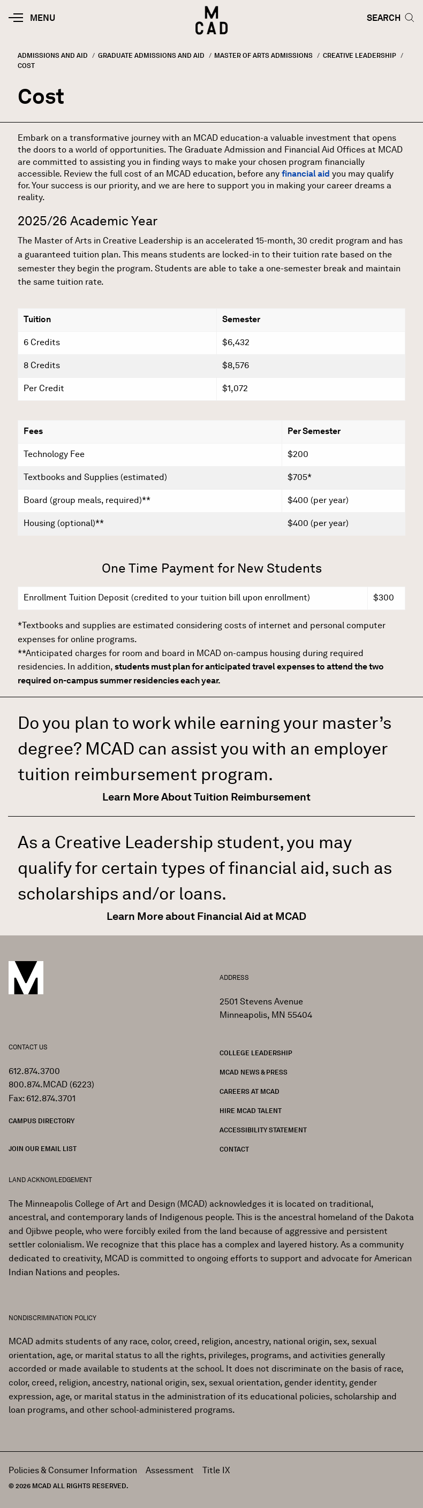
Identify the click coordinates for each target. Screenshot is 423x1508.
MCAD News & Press (254, 1072)
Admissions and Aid (53, 55)
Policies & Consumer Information (73, 1470)
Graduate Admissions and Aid (151, 55)
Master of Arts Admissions (263, 55)
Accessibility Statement (263, 1130)
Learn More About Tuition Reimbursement (207, 796)
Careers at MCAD (250, 1091)
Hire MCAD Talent (251, 1111)
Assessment (170, 1470)
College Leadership (256, 1053)
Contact (234, 1149)
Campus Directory (41, 1121)
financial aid (306, 174)
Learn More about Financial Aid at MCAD (207, 916)
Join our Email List (43, 1149)
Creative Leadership (359, 55)
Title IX (216, 1470)
